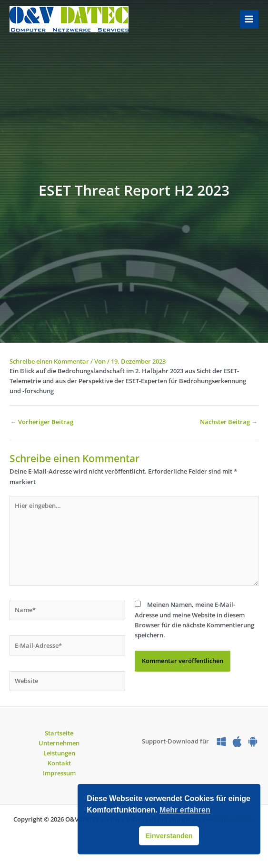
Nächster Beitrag (229, 421)
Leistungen (59, 753)
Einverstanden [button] (168, 836)
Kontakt (59, 763)
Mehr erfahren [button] (184, 810)
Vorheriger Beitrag (41, 421)
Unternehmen (59, 743)
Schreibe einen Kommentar (49, 361)
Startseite (59, 733)
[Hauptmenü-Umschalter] (249, 19)
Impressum (59, 773)
